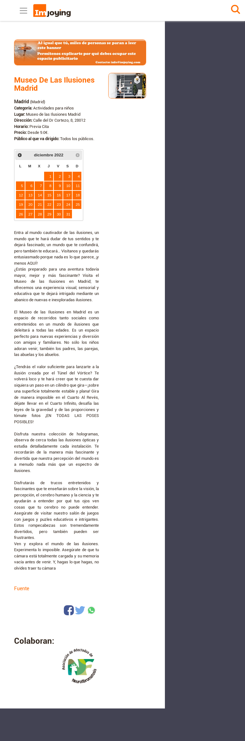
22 (49, 204)
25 (78, 204)
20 (30, 204)
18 (78, 195)
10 (68, 186)
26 (21, 214)
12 (21, 195)
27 (30, 214)
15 (49, 195)
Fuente (21, 588)
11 (78, 186)
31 (68, 214)
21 (40, 204)
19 (21, 204)
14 (40, 195)
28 (40, 214)
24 (68, 204)
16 (59, 195)
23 (59, 204)
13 (30, 195)
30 (59, 214)
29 (49, 214)
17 (68, 195)
